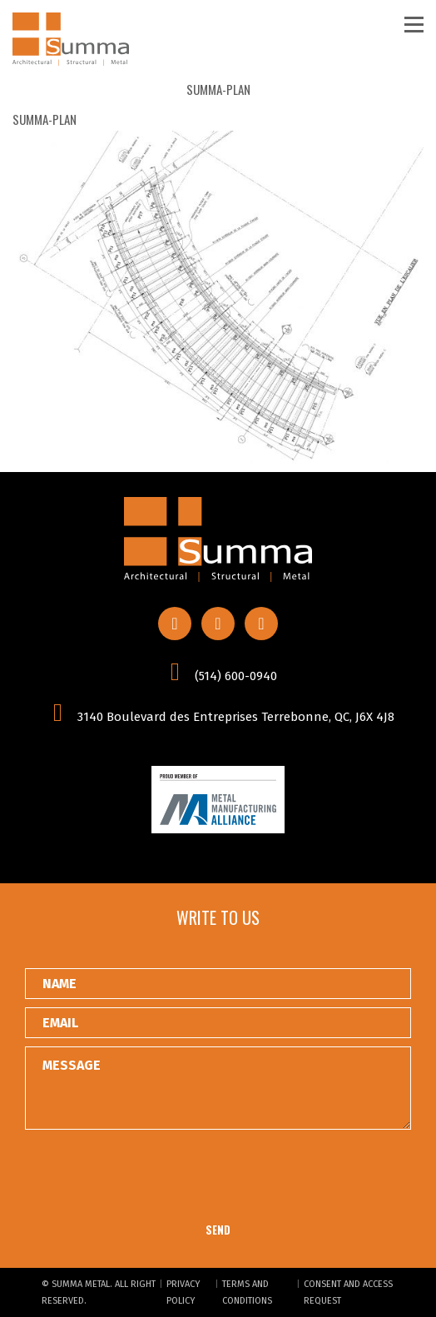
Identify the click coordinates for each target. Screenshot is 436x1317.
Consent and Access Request (348, 1292)
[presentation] (151, 1177)
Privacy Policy (183, 1292)
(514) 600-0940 (218, 671)
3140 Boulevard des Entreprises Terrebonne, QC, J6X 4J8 (218, 712)
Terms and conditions (247, 1292)
